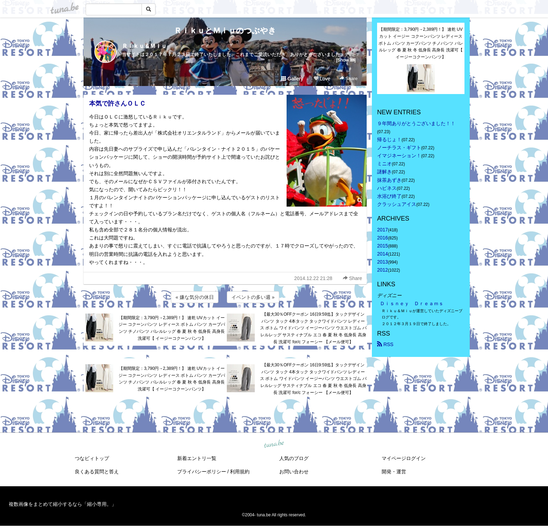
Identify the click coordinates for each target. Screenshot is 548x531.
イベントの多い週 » (253, 297)
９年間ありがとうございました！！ (416, 123)
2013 (382, 262)
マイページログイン (404, 458)
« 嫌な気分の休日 (194, 297)
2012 (382, 270)
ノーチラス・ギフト (399, 147)
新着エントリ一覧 (196, 458)
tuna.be (273, 444)
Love (321, 78)
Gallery (292, 78)
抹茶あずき (389, 180)
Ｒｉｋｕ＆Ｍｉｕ (144, 46)
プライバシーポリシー (201, 471)
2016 (382, 238)
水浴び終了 (389, 196)
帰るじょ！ (389, 139)
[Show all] (346, 60)
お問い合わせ (294, 471)
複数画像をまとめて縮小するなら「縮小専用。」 (62, 504)
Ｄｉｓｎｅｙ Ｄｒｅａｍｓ (412, 303)
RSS (385, 344)
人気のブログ (294, 458)
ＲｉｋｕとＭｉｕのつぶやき (225, 30)
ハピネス (387, 188)
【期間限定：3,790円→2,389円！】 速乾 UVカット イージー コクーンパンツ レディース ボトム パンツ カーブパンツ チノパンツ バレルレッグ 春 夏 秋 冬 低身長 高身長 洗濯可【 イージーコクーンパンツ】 (171, 328)
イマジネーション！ (399, 155)
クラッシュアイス (396, 204)
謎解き (384, 171)
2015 (382, 246)
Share (349, 78)
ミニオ (384, 163)
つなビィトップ (92, 458)
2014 (382, 254)
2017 (382, 229)
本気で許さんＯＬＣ (117, 103)
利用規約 (240, 471)
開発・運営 (394, 471)
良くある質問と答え (97, 471)
